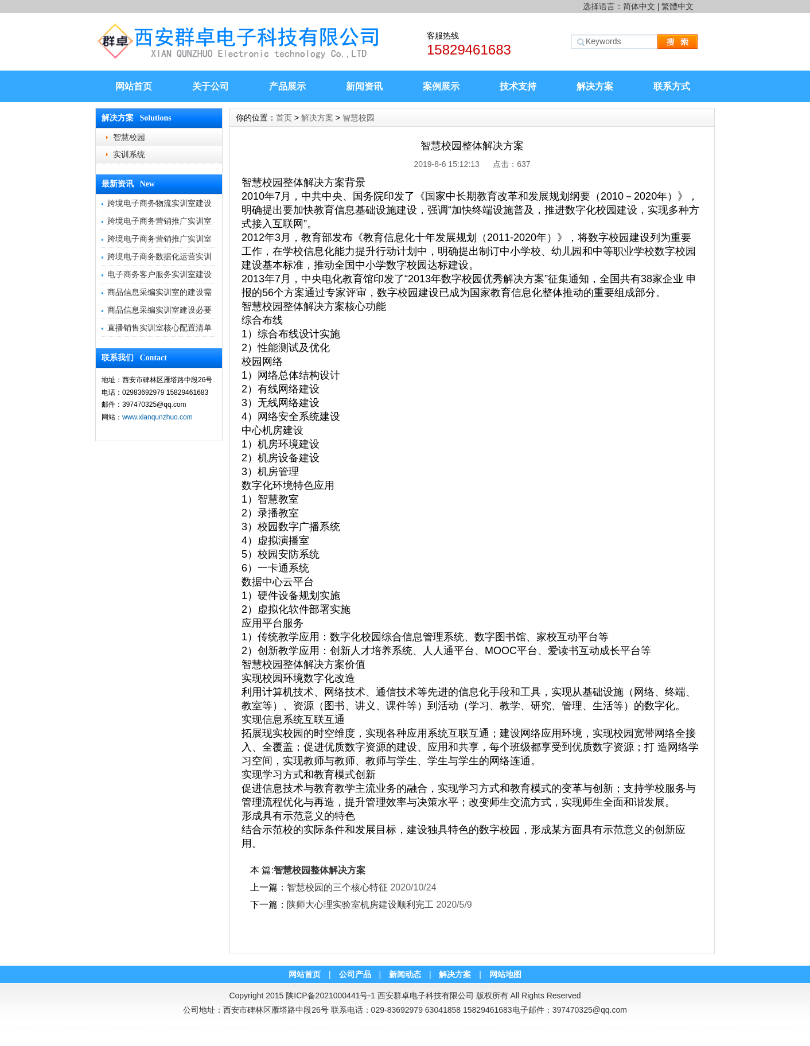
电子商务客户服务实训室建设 (159, 274)
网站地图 (505, 974)
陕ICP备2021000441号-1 (330, 995)
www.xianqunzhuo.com (157, 417)
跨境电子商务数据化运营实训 (159, 256)
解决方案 (595, 86)
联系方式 (671, 86)
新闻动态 (405, 974)
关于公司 (210, 86)
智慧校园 (129, 137)
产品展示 (287, 86)
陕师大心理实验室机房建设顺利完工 (360, 904)
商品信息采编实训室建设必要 (159, 309)
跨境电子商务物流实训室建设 (159, 203)
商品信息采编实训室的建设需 (159, 292)
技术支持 (518, 86)
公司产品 (355, 974)
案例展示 (441, 86)
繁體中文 (677, 6)
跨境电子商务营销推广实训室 (159, 220)
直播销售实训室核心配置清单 (159, 327)
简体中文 (639, 6)
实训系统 (129, 154)
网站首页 (133, 86)
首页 (284, 117)
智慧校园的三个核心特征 (337, 887)
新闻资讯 (364, 86)
